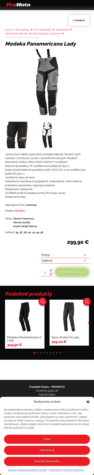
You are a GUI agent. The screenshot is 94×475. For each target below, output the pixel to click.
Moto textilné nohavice (47, 33)
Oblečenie (62, 29)
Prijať (47, 439)
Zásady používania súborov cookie (27, 470)
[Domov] (17, 6)
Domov (9, 29)
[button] (88, 402)
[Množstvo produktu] (46, 272)
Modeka (20, 210)
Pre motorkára (42, 29)
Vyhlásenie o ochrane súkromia (66, 470)
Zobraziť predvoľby (47, 461)
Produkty (23, 29)
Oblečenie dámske (16, 33)
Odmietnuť (47, 450)
